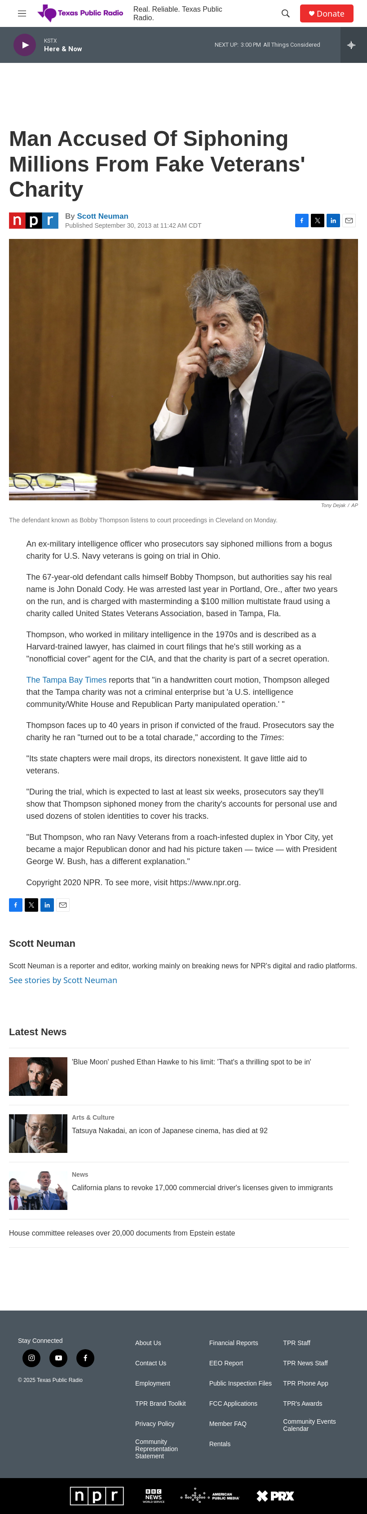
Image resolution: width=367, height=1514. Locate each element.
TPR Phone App (305, 1383)
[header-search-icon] (285, 13)
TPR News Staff (305, 1363)
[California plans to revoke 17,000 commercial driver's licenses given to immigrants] (38, 1190)
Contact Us (150, 1363)
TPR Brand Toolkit (160, 1403)
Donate (331, 13)
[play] (25, 45)
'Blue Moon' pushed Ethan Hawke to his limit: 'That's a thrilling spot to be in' (191, 1062)
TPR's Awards (302, 1403)
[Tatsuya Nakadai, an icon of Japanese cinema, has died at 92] (38, 1133)
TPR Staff (296, 1343)
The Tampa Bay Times (67, 679)
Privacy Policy (154, 1424)
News (80, 1174)
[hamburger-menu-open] (22, 13)
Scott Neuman (102, 216)
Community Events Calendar (309, 1425)
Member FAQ (228, 1424)
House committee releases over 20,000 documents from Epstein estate (122, 1233)
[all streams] (353, 45)
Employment (152, 1383)
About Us (148, 1343)
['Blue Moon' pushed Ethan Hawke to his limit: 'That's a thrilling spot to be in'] (38, 1076)
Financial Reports (233, 1343)
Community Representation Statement (156, 1449)
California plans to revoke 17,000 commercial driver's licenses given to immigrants (202, 1188)
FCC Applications (233, 1403)
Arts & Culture (93, 1117)
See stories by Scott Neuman (63, 980)
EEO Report (226, 1363)
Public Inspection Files (240, 1383)
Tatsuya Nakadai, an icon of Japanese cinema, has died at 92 (170, 1130)
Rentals (219, 1444)
